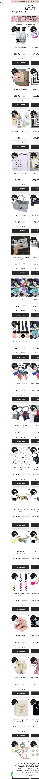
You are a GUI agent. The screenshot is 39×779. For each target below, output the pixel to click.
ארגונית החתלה (10, 215)
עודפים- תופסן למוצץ (10, 383)
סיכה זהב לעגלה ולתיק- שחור (10, 510)
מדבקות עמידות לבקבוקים (10, 131)
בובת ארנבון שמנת (10, 678)
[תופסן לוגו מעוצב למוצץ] (10, 338)
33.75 (27, 432)
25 (15, 432)
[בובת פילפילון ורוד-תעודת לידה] (29, 675)
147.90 (34, 306)
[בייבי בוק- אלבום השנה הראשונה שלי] (29, 717)
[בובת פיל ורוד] (10, 633)
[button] (29, 63)
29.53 (25, 769)
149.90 (15, 474)
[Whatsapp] (15, 13)
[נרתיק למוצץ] (29, 422)
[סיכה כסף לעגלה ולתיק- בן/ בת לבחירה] (29, 507)
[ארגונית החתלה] (10, 212)
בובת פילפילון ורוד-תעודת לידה (29, 678)
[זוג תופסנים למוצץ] (10, 296)
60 (13, 138)
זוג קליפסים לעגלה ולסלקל (29, 215)
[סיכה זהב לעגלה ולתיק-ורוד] (29, 591)
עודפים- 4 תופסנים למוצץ (29, 383)
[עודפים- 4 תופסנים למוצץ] (29, 380)
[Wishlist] (5, 13)
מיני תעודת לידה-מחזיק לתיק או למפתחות (29, 468)
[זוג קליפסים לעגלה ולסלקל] (29, 212)
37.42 (25, 96)
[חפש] (8, 13)
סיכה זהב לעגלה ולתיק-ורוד (29, 594)
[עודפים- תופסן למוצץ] (10, 380)
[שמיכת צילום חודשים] (10, 170)
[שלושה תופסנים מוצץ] (29, 296)
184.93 (25, 727)
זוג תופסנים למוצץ (10, 299)
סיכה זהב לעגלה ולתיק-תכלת (10, 552)
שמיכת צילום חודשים (10, 173)
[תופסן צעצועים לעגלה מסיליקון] (10, 759)
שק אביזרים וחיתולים (29, 89)
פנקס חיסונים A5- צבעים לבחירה (10, 258)
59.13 (7, 222)
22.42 (25, 643)
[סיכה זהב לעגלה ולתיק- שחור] (10, 507)
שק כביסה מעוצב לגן (10, 89)
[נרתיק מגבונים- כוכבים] (29, 633)
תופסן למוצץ (29, 341)
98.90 (14, 306)
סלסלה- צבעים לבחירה (29, 257)
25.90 (14, 600)
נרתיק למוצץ (29, 425)
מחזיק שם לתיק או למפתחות (10, 426)
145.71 (25, 390)
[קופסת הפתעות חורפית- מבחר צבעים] (29, 170)
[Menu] (35, 13)
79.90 (14, 222)
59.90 (33, 54)
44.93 (25, 54)
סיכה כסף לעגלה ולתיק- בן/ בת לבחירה (29, 510)
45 (8, 138)
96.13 (25, 685)
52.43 (7, 54)
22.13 (25, 222)
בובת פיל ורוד (10, 636)
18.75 (8, 432)
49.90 (33, 96)
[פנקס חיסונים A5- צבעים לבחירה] (10, 254)
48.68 (7, 348)
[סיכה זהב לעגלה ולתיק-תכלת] (10, 549)
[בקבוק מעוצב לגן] (10, 44)
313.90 (34, 180)
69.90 (14, 54)
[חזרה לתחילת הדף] (35, 776)
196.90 (34, 390)
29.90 (33, 222)
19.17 (7, 601)
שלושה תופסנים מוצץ (29, 299)
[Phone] (11, 13)
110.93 (25, 306)
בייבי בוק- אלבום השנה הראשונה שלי (29, 721)
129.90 (33, 684)
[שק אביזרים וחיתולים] (29, 86)
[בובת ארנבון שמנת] (10, 675)
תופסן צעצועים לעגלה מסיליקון (10, 763)
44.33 (25, 264)
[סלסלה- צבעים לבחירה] (29, 254)
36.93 (7, 180)
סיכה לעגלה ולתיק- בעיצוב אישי (10, 468)
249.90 (34, 726)
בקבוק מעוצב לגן (10, 47)
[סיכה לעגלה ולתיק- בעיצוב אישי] (10, 465)
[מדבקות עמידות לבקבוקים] (10, 128)
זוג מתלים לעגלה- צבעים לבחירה (10, 594)
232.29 (25, 180)
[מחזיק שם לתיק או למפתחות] (10, 421)
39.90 (33, 768)
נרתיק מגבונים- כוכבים (29, 636)
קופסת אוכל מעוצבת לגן (29, 47)
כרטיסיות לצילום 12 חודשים (29, 762)
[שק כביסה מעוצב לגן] (10, 86)
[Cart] (2, 13)
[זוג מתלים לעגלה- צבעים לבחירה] (10, 591)
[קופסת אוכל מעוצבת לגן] (29, 44)
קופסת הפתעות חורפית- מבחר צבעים (29, 174)
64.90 (14, 348)
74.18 (7, 306)
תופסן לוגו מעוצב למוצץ (10, 341)
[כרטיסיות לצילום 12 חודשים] (29, 759)
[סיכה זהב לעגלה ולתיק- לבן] (29, 549)
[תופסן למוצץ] (29, 338)
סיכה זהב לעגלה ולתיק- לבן (29, 552)
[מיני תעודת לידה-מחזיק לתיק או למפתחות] (29, 464)
